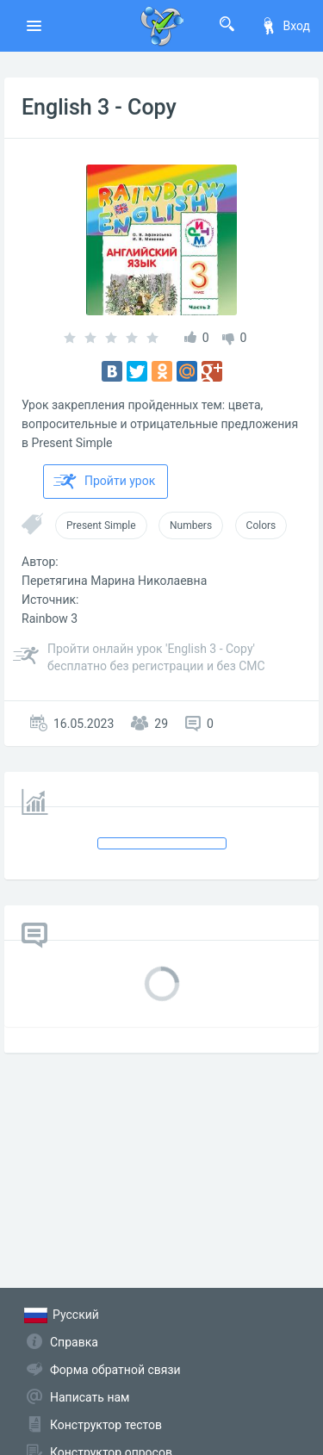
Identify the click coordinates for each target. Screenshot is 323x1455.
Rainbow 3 (50, 618)
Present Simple (101, 525)
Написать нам (89, 1397)
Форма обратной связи (115, 1370)
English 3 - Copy (99, 107)
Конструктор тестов (106, 1425)
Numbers (191, 525)
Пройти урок (104, 481)
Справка (74, 1342)
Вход (285, 25)
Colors (261, 525)
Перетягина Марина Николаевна (114, 581)
